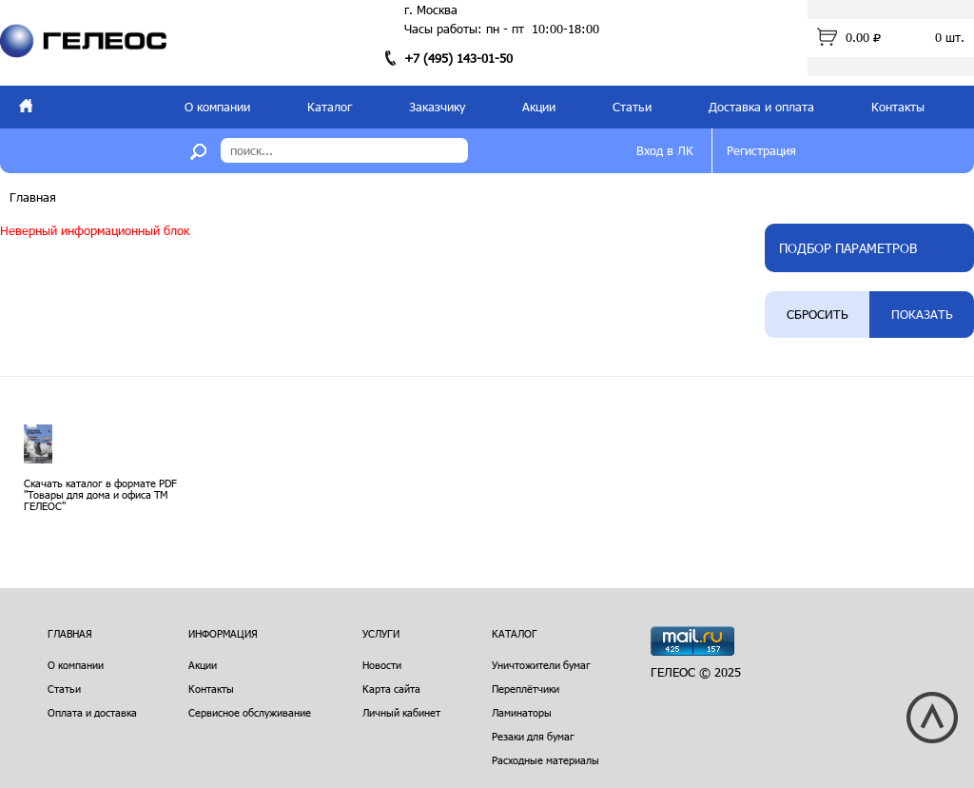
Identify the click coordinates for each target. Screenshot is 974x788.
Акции (538, 106)
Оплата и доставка (92, 712)
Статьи (632, 106)
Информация (223, 633)
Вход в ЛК (664, 150)
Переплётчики (525, 688)
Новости (381, 665)
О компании (217, 106)
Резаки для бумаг (533, 736)
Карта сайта (391, 688)
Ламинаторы (522, 712)
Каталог (329, 106)
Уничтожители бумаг (541, 665)
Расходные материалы (545, 760)
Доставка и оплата (761, 106)
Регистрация (761, 150)
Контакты (898, 106)
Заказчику (437, 106)
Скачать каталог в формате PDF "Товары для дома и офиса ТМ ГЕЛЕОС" (100, 495)
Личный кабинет (401, 712)
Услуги (380, 633)
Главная (33, 197)
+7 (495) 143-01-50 (458, 58)
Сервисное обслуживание (249, 712)
